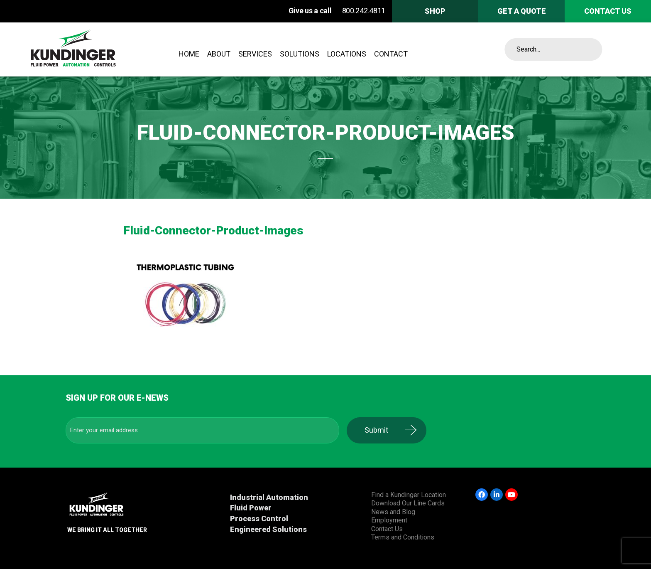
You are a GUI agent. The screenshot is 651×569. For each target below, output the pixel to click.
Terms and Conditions (402, 537)
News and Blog (393, 512)
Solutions (299, 53)
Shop (435, 11)
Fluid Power (251, 507)
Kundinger (96, 49)
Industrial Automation (269, 497)
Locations (346, 53)
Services (255, 53)
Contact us (607, 11)
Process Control (259, 518)
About (218, 53)
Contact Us (387, 529)
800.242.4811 (363, 10)
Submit (382, 430)
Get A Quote (521, 11)
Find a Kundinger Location (408, 495)
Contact (391, 53)
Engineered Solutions (268, 529)
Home (189, 53)
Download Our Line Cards (408, 503)
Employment (389, 520)
